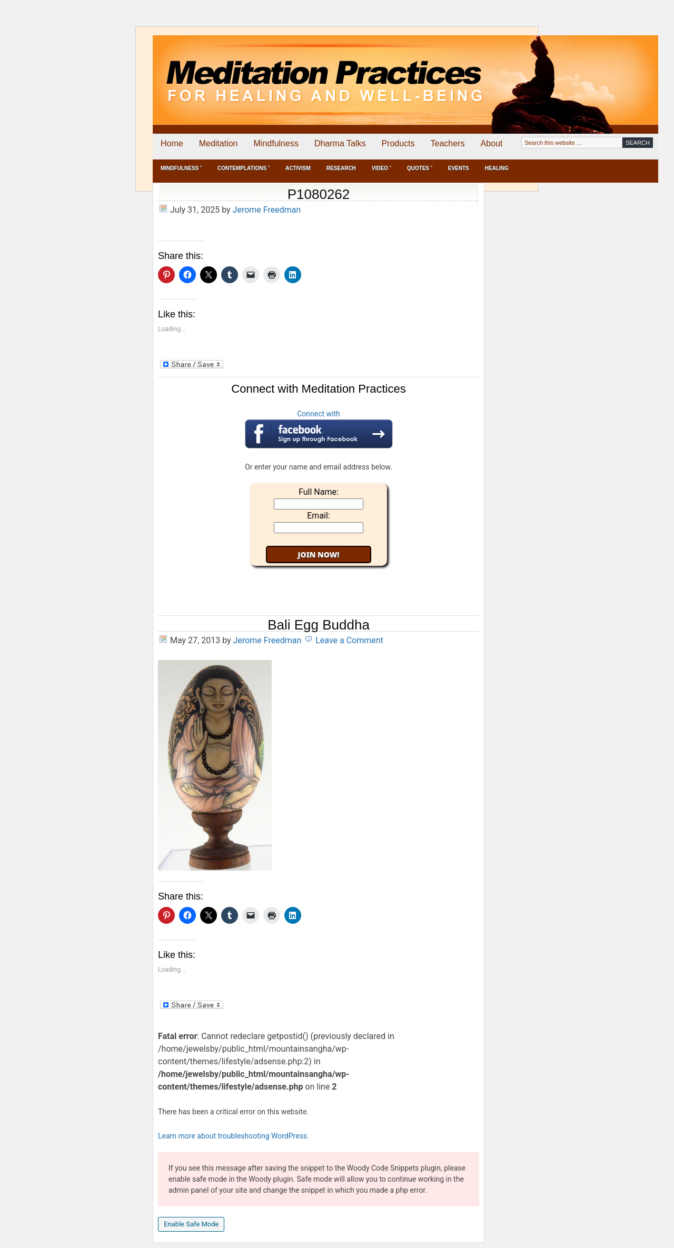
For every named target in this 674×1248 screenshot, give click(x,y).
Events (458, 168)
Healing (497, 168)
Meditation (218, 143)
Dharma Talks (340, 143)
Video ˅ (381, 168)
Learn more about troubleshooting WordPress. (233, 1136)
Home (172, 143)
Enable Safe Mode (191, 1224)
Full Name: (319, 492)
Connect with (319, 429)
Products (397, 143)
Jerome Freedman (267, 210)
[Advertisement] (614, 72)
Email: (318, 516)
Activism (298, 168)
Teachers (448, 143)
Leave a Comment (349, 640)
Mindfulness (276, 143)
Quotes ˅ (419, 168)
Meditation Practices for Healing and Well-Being (274, 71)
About (491, 143)
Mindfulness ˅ (181, 168)
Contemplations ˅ (243, 168)
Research (341, 168)
